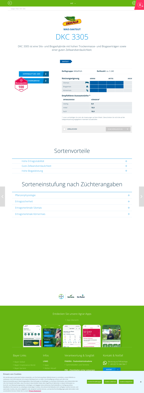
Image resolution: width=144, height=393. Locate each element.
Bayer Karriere (20, 355)
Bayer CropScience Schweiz (25, 361)
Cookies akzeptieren (126, 382)
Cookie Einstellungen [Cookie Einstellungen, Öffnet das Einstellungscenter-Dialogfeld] (94, 382)
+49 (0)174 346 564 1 (118, 351)
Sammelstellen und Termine (77, 351)
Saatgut (47, 367)
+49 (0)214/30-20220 (118, 365)
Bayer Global (19, 348)
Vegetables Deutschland (24, 368)
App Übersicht (73, 307)
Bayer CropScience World (24, 352)
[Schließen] (141, 382)
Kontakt (109, 356)
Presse (17, 364)
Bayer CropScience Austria (25, 358)
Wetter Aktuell (50, 355)
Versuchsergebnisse (31, 81)
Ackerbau (48, 364)
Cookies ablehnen (110, 382)
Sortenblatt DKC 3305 (31, 74)
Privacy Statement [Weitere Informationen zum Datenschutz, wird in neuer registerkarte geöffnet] (35, 391)
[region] (72, 382)
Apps (46, 352)
